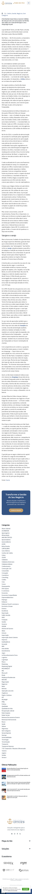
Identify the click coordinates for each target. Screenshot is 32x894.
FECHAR (25, 889)
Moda (3, 675)
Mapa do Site (7, 841)
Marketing (5, 664)
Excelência (5, 611)
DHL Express (5, 588)
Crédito (9, 13)
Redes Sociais (6, 715)
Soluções (5, 849)
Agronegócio (6, 533)
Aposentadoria (6, 539)
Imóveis (4, 633)
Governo (4, 624)
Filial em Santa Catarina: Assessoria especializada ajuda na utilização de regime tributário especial (18, 783)
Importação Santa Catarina (10, 637)
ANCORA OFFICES (7, 537)
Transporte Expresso (8, 746)
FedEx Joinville (6, 615)
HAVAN (4, 626)
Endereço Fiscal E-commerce (10, 604)
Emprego (4, 599)
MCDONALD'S (6, 668)
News (3, 686)
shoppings (15, 377)
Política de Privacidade (16, 880)
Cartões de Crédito (7, 553)
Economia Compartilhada (9, 595)
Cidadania (5, 559)
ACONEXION (5, 531)
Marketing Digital (7, 666)
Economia (5, 593)
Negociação (5, 682)
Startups (4, 735)
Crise (3, 582)
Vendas (4, 755)
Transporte (5, 744)
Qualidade (5, 706)
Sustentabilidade (7, 737)
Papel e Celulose (7, 695)
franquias (23, 325)
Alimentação (5, 535)
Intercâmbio (5, 648)
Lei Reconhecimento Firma (9, 655)
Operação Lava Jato (7, 691)
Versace (4, 757)
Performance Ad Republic (16, 885)
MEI (3, 671)
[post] (4, 770)
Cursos (4, 584)
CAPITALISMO (6, 548)
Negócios (20, 13)
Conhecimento (6, 566)
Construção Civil (6, 568)
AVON (3, 544)
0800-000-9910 (18, 3)
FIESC (3, 617)
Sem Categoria (6, 731)
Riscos (3, 722)
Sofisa (23, 79)
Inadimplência (6, 642)
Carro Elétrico (6, 551)
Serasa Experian (6, 733)
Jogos (3, 653)
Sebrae (4, 726)
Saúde (3, 724)
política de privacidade (12, 890)
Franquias (4, 619)
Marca (3, 662)
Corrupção (5, 573)
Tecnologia (5, 739)
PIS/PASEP (4, 699)
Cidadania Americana (8, 562)
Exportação (5, 613)
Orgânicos (5, 693)
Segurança (5, 728)
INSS (3, 646)
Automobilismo (6, 542)
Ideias (3, 631)
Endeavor (4, 602)
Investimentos (6, 651)
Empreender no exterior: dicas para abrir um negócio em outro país (17, 796)
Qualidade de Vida (7, 708)
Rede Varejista (6, 713)
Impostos (4, 639)
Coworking (5, 577)
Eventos (4, 608)
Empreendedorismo (7, 597)
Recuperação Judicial (8, 711)
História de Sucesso (7, 628)
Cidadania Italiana (7, 564)
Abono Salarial (6, 528)
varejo (10, 248)
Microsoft (4, 673)
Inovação (4, 644)
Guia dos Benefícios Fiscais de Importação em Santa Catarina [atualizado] (17, 769)
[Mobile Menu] (28, 3)
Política (4, 704)
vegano (4, 753)
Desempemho (6, 586)
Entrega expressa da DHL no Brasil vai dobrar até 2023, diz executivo (18, 776)
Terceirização (6, 742)
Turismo (4, 751)
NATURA (4, 679)
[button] (16, 510)
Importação (5, 635)
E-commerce (5, 591)
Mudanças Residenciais (8, 677)
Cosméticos (5, 575)
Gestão (14, 13)
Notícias (4, 688)
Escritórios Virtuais (7, 606)
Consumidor (5, 571)
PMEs (3, 702)
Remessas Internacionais (9, 719)
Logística (4, 657)
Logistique (5, 659)
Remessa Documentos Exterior (11, 717)
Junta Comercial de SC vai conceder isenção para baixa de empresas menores (18, 790)
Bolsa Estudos (6, 546)
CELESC (4, 557)
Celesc (4, 555)
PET (3, 697)
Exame (8, 480)
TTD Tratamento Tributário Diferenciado (14, 748)
